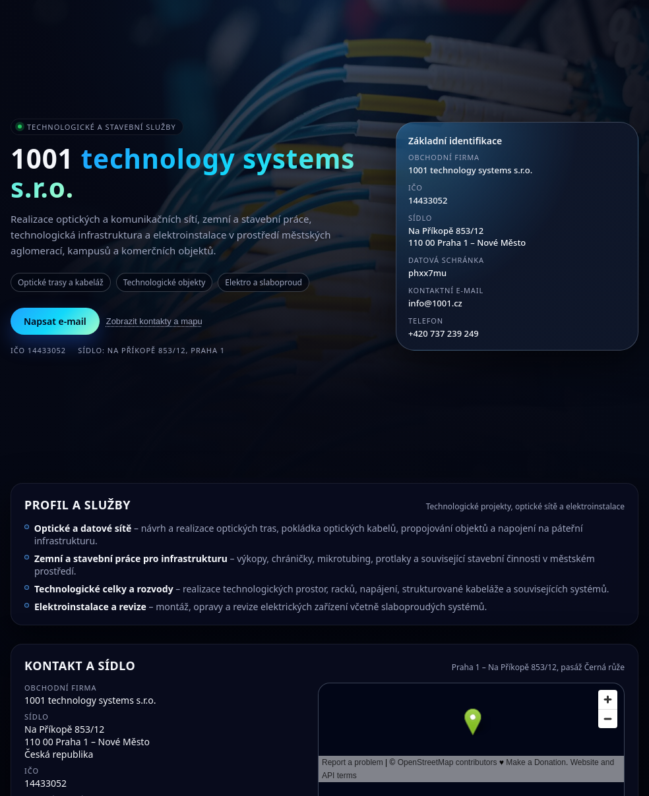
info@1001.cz (435, 303)
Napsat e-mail (55, 321)
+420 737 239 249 (443, 333)
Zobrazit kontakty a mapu (154, 321)
